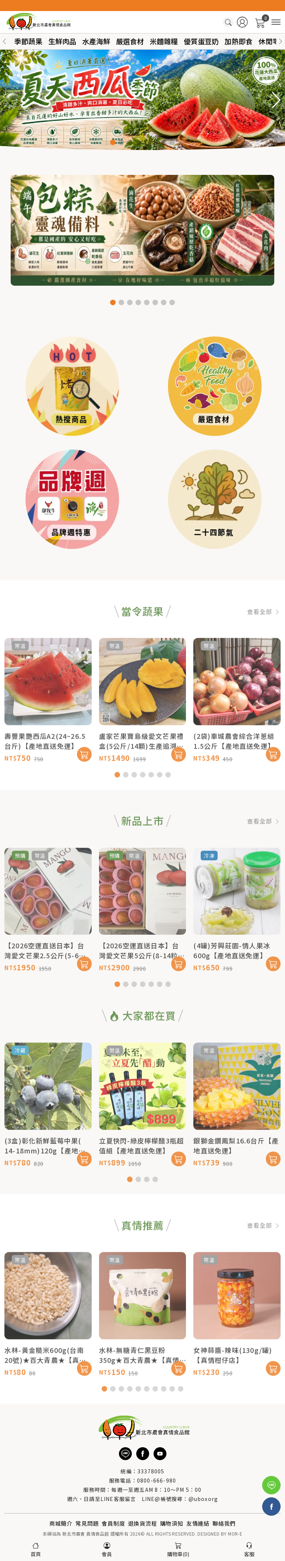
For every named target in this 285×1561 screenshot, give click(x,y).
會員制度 (113, 1523)
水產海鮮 (96, 41)
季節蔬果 (28, 41)
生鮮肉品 (62, 41)
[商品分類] (276, 22)
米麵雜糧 (164, 41)
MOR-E (235, 1533)
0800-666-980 (156, 1480)
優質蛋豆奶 (201, 41)
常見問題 (87, 1523)
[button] (280, 41)
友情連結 (198, 1523)
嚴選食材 (130, 41)
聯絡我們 (224, 1523)
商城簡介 (61, 1523)
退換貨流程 (142, 1523)
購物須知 (171, 1523)
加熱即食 (239, 41)
